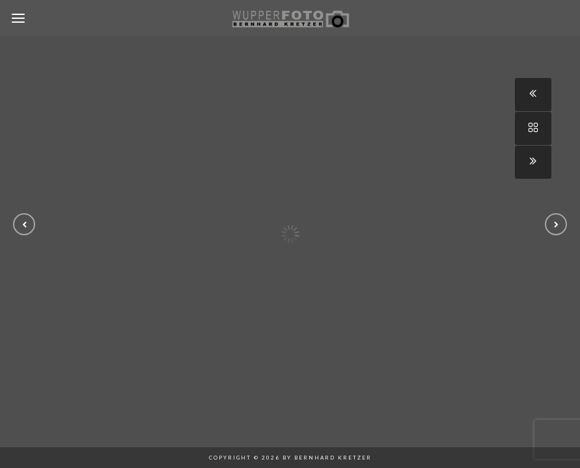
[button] (24, 224)
